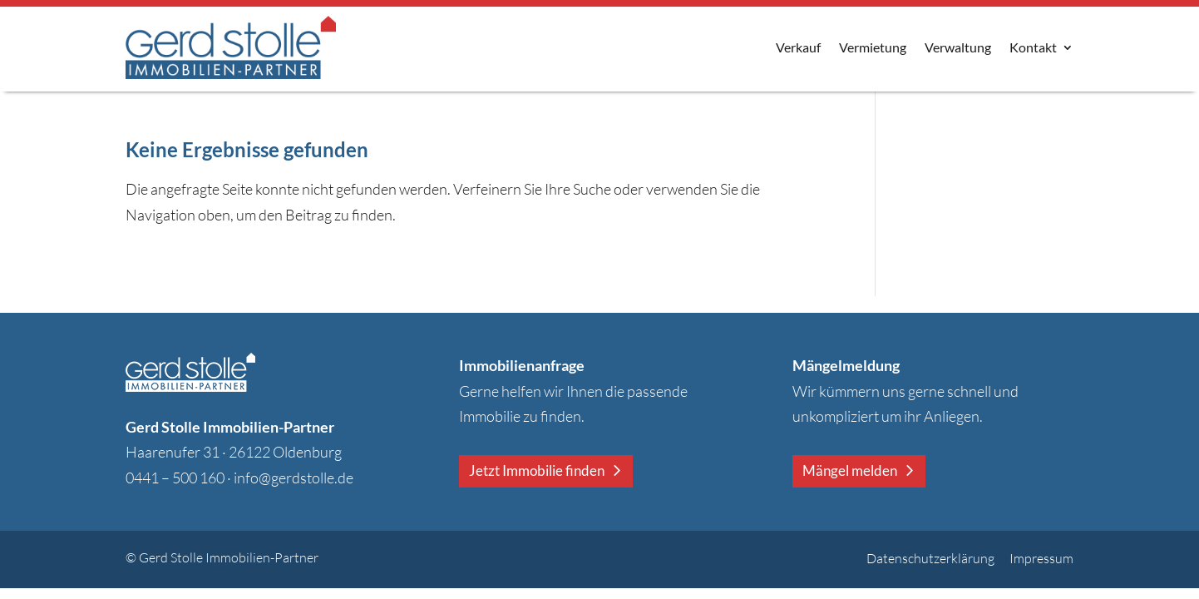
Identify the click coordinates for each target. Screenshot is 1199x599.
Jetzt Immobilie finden (536, 470)
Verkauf (798, 47)
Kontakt (1033, 47)
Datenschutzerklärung (930, 558)
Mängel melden (849, 470)
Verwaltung (958, 47)
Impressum (1041, 558)
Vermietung (872, 47)
